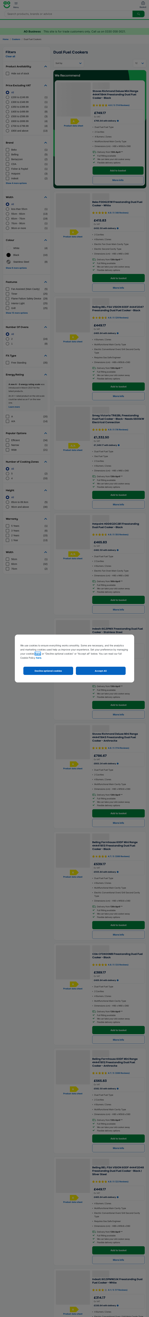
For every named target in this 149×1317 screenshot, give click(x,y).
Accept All (101, 670)
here (37, 653)
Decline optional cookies (48, 670)
